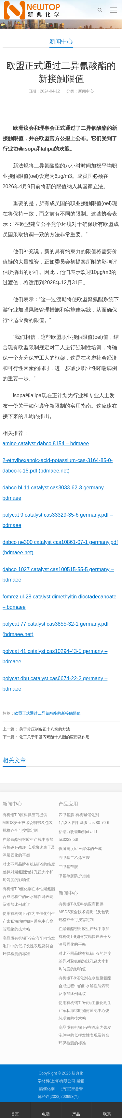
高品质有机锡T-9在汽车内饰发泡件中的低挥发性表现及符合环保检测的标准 (29, 946)
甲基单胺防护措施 (74, 876)
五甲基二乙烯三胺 (74, 857)
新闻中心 (61, 41)
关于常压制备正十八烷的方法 (44, 729)
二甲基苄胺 (68, 867)
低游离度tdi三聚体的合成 (80, 848)
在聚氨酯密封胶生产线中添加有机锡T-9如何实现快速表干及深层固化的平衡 (29, 847)
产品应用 (68, 803)
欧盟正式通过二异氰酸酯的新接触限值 (47, 713)
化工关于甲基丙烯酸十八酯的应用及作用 (54, 737)
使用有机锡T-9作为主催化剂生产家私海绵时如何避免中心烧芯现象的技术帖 (29, 921)
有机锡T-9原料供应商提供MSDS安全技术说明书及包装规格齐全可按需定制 (28, 823)
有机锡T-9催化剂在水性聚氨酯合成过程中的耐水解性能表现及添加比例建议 (29, 897)
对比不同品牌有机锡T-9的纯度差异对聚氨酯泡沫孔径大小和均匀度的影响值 (29, 872)
